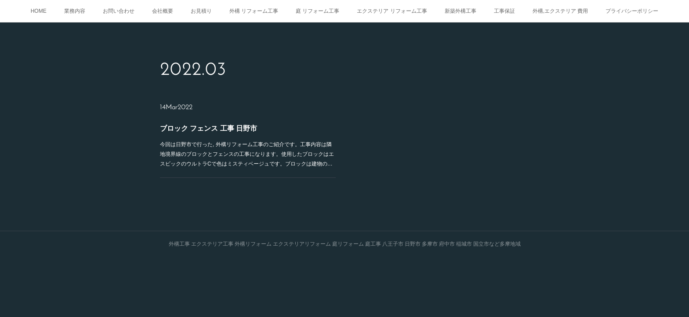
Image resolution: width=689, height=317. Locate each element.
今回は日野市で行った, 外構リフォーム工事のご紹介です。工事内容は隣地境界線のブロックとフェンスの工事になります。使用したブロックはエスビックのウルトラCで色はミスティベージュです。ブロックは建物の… (247, 153)
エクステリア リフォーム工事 (392, 11)
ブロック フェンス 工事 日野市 (208, 128)
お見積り (201, 11)
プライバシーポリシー (632, 11)
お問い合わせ (118, 11)
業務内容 (74, 11)
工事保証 (504, 11)
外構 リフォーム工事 (253, 11)
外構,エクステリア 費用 (560, 11)
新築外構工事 (460, 11)
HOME (39, 11)
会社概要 (162, 11)
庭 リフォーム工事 (317, 11)
